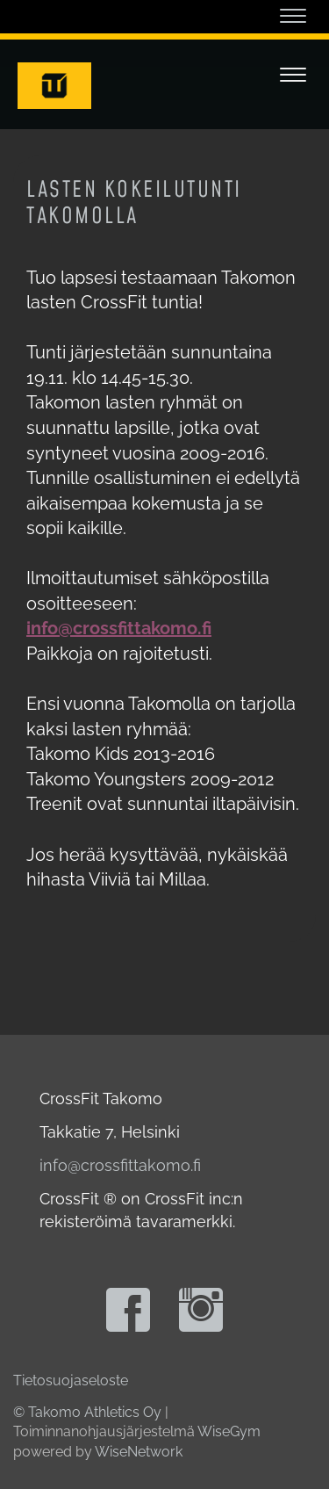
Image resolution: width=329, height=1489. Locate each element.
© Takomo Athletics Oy (87, 1412)
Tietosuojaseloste (70, 1380)
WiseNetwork (138, 1451)
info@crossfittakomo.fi (120, 1165)
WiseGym (229, 1431)
